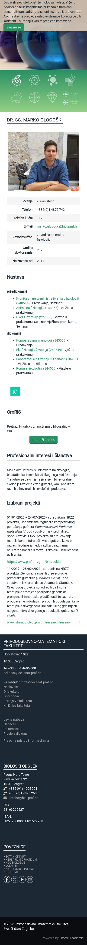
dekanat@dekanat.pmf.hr (22, 673)
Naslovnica (11, 687)
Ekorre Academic (71, 938)
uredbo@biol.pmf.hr (23, 798)
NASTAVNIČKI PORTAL (20, 869)
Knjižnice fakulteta (16, 705)
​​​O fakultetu (11, 691)
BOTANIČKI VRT (14, 856)
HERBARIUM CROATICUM (21, 859)
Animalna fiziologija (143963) (37, 308)
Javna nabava (13, 719)
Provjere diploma (15, 733)
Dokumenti (11, 729)
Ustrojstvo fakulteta (17, 701)
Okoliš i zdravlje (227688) (34, 317)
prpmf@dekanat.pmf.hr (36, 682)
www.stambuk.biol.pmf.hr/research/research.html (43, 622)
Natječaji (9, 724)
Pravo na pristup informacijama (26, 740)
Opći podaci (11, 696)
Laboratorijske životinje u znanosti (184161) (48, 359)
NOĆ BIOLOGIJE (15, 862)
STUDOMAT (13, 872)
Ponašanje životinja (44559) (36, 368)
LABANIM (11, 865)
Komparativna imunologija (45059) (41, 340)
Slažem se (13, 27)
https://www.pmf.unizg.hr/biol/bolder (34, 562)
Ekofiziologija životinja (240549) (39, 350)
